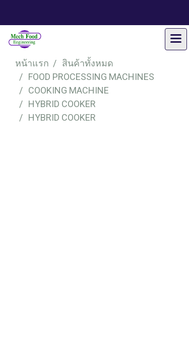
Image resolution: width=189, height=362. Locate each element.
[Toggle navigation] (176, 39)
